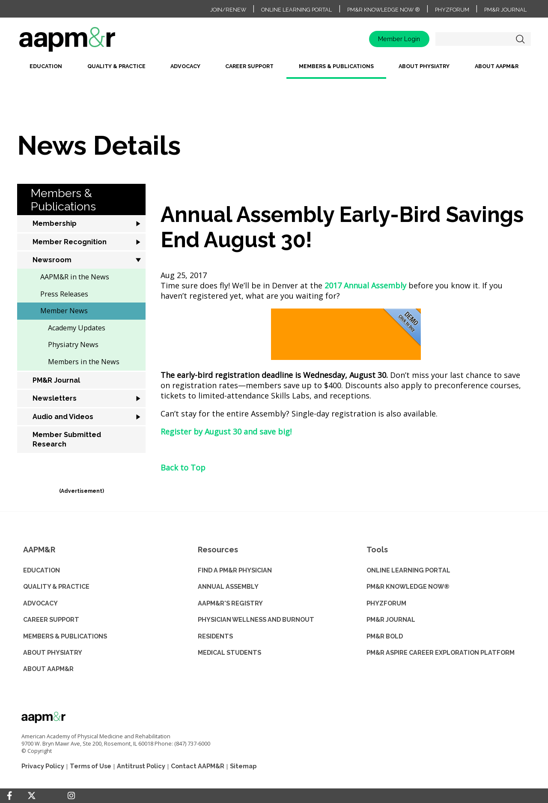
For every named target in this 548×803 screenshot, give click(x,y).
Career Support (249, 66)
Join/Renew (228, 9)
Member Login (399, 38)
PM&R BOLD (384, 636)
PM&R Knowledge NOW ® (383, 9)
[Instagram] (71, 796)
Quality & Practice (116, 66)
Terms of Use (90, 766)
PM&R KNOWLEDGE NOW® (408, 586)
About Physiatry (424, 66)
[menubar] (274, 69)
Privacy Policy (42, 766)
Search (520, 39)
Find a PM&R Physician (235, 570)
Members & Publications (336, 66)
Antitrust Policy (141, 766)
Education (46, 66)
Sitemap (243, 766)
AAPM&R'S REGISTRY (230, 603)
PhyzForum (452, 9)
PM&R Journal (505, 9)
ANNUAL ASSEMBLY (228, 586)
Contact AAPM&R (197, 766)
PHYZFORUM (386, 603)
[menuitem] (45, 69)
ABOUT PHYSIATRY (52, 652)
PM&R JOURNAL (390, 619)
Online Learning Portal (296, 9)
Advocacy (185, 66)
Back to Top (183, 467)
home (94, 42)
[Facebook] (9, 796)
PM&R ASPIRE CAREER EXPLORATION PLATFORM (440, 652)
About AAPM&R (496, 66)
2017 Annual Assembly (365, 285)
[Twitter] (31, 795)
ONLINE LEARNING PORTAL (408, 570)
